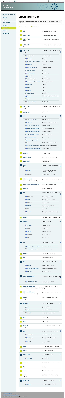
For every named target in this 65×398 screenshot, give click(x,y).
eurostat (25, 188)
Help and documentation (9, 14)
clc (28, 307)
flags (28, 199)
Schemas (5, 25)
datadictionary (27, 157)
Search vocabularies (25, 26)
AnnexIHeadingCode (32, 281)
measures (29, 64)
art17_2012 (26, 50)
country (29, 384)
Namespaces (6, 33)
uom (24, 370)
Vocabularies (6, 28)
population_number (31, 78)
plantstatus (30, 337)
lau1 (24, 317)
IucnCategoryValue (31, 137)
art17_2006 (26, 45)
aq (24, 31)
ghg (24, 242)
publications (26, 354)
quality (28, 87)
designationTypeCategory (33, 128)
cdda (24, 116)
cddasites (29, 122)
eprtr (24, 165)
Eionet (9, 11)
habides (25, 253)
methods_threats (31, 70)
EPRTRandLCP (27, 179)
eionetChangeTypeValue (33, 134)
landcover (26, 303)
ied (24, 261)
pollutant (29, 271)
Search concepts (36, 26)
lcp (24, 331)
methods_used (30, 73)
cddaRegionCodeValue (32, 119)
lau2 (24, 321)
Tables (4, 20)
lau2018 (25, 325)
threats (29, 96)
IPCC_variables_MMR (32, 248)
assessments (30, 55)
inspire (25, 297)
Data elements (6, 22)
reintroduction (30, 93)
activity (29, 170)
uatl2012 (29, 312)
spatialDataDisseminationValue (34, 145)
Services (5, 30)
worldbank (26, 380)
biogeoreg (29, 58)
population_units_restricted (33, 81)
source (29, 231)
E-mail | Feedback (7, 393)
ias (24, 257)
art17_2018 (26, 106)
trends (28, 99)
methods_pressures (32, 67)
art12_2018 (26, 39)
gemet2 (25, 221)
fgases (25, 217)
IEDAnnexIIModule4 (29, 292)
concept (29, 225)
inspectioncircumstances (33, 268)
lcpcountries (30, 334)
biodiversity (26, 112)
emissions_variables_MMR (33, 246)
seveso (25, 363)
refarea (29, 205)
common (25, 153)
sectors (29, 341)
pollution (29, 76)
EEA (9, 1)
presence (29, 84)
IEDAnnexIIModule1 (29, 276)
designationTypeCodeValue (33, 131)
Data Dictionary (14, 11)
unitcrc (29, 211)
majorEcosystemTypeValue (33, 140)
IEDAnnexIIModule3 (29, 286)
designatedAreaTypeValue (33, 125)
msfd (24, 346)
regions (29, 142)
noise (24, 350)
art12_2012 (26, 35)
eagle (28, 310)
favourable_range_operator (33, 61)
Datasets (5, 17)
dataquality (26, 161)
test (24, 367)
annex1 (29, 265)
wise (24, 375)
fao (24, 192)
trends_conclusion (31, 101)
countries (29, 358)
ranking (29, 90)
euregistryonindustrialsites (31, 184)
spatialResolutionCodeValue (33, 148)
